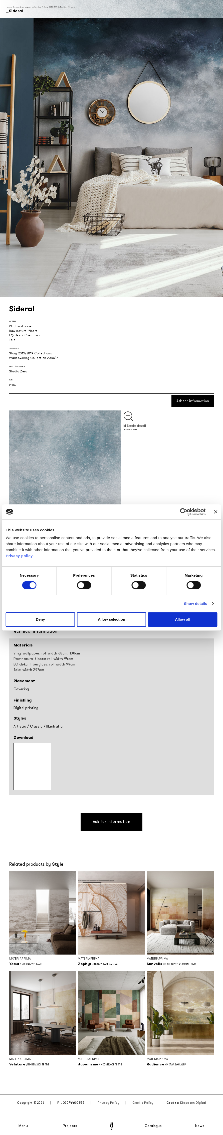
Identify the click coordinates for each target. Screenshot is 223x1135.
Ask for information (192, 401)
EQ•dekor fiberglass (24, 335)
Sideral (72, 7)
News (199, 1126)
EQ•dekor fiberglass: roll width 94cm (44, 664)
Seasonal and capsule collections (27, 7)
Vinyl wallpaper (21, 326)
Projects (70, 1126)
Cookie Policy (143, 1103)
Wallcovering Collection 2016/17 (33, 358)
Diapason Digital (193, 1103)
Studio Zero (18, 371)
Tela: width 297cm (29, 669)
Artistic (20, 726)
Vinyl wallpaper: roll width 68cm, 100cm (47, 653)
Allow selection (111, 619)
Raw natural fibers (23, 331)
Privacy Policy (108, 1103)
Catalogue (153, 1126)
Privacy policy (19, 556)
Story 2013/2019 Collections (55, 7)
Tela (12, 340)
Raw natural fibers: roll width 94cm (43, 658)
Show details (195, 603)
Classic (36, 726)
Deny (40, 619)
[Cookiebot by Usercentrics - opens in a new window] (184, 512)
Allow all (182, 619)
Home (8, 7)
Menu (23, 1126)
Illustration (55, 726)
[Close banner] (215, 512)
